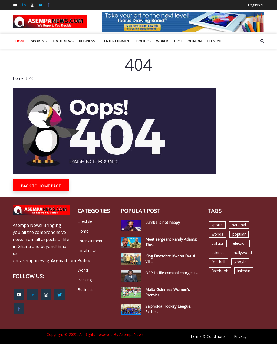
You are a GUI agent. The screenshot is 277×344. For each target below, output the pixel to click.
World (162, 41)
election (240, 243)
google (240, 261)
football (218, 261)
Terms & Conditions (207, 336)
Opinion (194, 41)
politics (218, 243)
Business (87, 41)
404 (32, 78)
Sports (38, 41)
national (239, 224)
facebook (220, 270)
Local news (63, 41)
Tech (178, 41)
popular (239, 234)
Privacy (240, 336)
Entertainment (117, 41)
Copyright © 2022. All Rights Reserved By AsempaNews (95, 334)
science (218, 252)
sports (217, 224)
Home (20, 41)
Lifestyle (214, 41)
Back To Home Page (41, 185)
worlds (217, 234)
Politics (143, 41)
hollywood (243, 252)
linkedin (243, 270)
